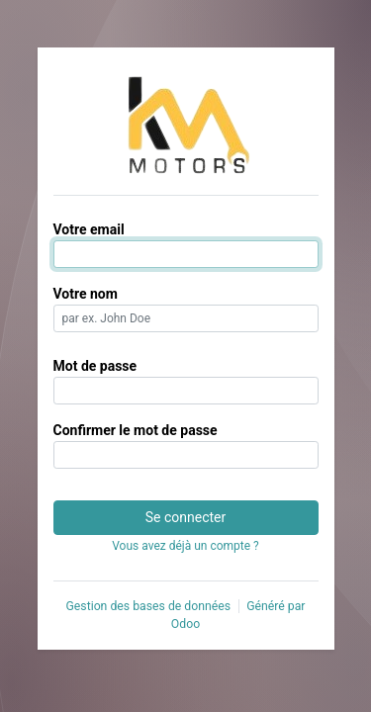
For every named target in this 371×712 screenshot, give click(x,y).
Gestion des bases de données (148, 606)
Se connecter (185, 517)
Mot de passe (95, 366)
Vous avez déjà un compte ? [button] (185, 546)
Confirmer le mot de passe (135, 430)
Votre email (89, 229)
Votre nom (85, 294)
